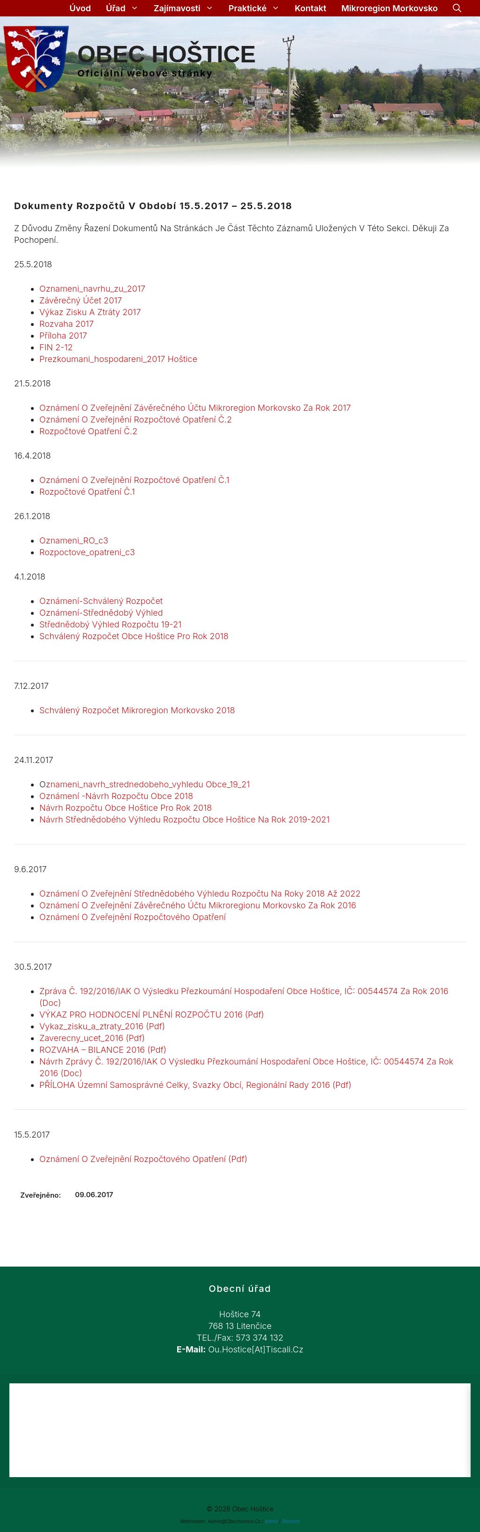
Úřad (126, 8)
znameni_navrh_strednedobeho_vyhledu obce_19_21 (148, 784)
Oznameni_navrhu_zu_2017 (92, 289)
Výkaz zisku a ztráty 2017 (90, 312)
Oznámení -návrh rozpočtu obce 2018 (116, 796)
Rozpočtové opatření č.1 (87, 492)
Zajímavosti (187, 8)
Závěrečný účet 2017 (80, 300)
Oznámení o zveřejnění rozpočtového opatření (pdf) (143, 1159)
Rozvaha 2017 (66, 324)
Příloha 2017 (63, 335)
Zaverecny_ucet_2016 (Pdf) (92, 1038)
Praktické (258, 8)
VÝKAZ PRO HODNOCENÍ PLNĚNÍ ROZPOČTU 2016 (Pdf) (151, 1014)
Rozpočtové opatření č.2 (88, 431)
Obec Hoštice (166, 54)
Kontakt (310, 8)
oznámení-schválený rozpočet (101, 601)
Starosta (291, 1521)
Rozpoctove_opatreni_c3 (87, 552)
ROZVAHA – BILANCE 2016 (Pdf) (102, 1050)
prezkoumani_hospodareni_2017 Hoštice (118, 359)
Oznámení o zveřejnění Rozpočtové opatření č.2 (135, 419)
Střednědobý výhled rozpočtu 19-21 (110, 624)
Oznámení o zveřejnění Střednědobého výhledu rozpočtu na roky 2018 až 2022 (199, 893)
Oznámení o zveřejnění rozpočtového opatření (132, 917)
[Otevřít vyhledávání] (457, 8)
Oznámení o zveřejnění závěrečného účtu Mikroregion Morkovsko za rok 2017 (195, 408)
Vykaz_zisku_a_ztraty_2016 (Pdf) (102, 1026)
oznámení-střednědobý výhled (101, 613)
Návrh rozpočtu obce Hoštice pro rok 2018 (125, 808)
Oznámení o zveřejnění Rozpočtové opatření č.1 (134, 480)
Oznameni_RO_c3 (73, 540)
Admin (272, 1521)
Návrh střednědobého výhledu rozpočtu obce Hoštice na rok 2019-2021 (184, 819)
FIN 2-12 (56, 347)
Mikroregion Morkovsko (389, 8)
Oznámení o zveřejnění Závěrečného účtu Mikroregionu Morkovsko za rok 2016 (197, 905)
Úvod (80, 8)
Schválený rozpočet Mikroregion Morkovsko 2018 (137, 710)
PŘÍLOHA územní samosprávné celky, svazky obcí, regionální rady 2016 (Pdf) (195, 1085)
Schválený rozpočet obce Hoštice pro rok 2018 (134, 636)
